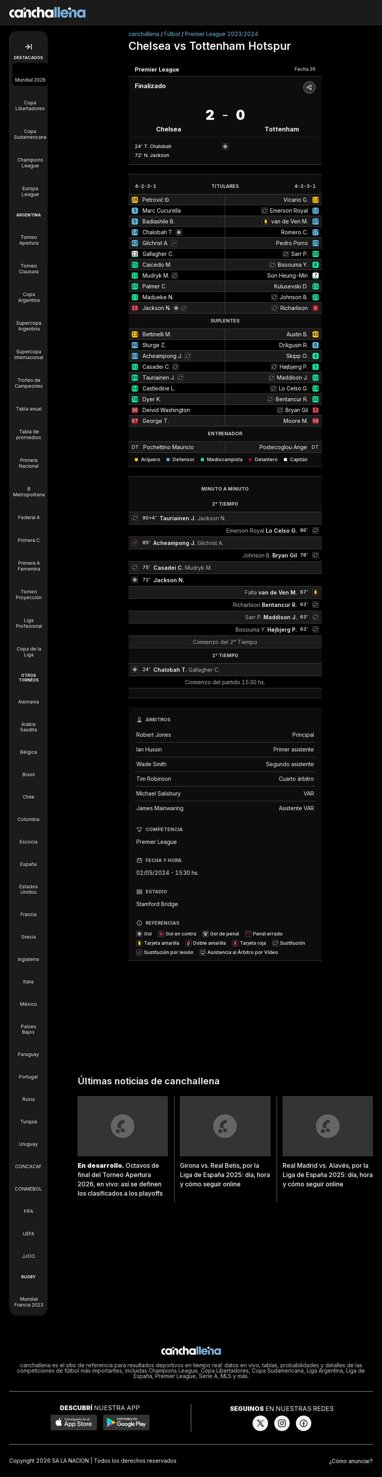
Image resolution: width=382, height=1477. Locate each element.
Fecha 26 (305, 69)
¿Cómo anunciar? (351, 1461)
